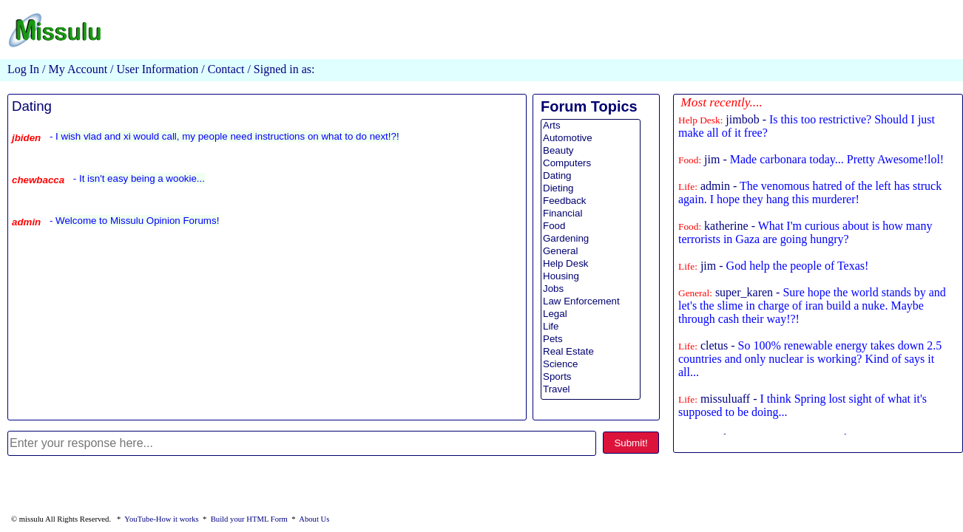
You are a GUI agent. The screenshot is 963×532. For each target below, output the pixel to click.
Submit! (630, 443)
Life (590, 327)
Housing (590, 276)
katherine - (805, 232)
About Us (314, 519)
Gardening (590, 239)
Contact (226, 69)
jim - (811, 159)
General (590, 251)
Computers (590, 163)
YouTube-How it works (161, 519)
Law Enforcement (590, 302)
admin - (810, 192)
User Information (156, 69)
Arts (590, 126)
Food (590, 226)
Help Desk (590, 264)
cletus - (810, 358)
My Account (78, 69)
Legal (590, 314)
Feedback (590, 201)
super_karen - (812, 305)
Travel (590, 389)
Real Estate (590, 352)
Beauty (590, 151)
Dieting (590, 189)
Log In (23, 69)
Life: (687, 186)
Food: (689, 160)
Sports (590, 377)
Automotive (590, 138)
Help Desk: (700, 120)
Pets (590, 339)
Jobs (590, 289)
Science (590, 364)
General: (695, 293)
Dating (32, 106)
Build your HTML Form (249, 519)
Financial (590, 214)
